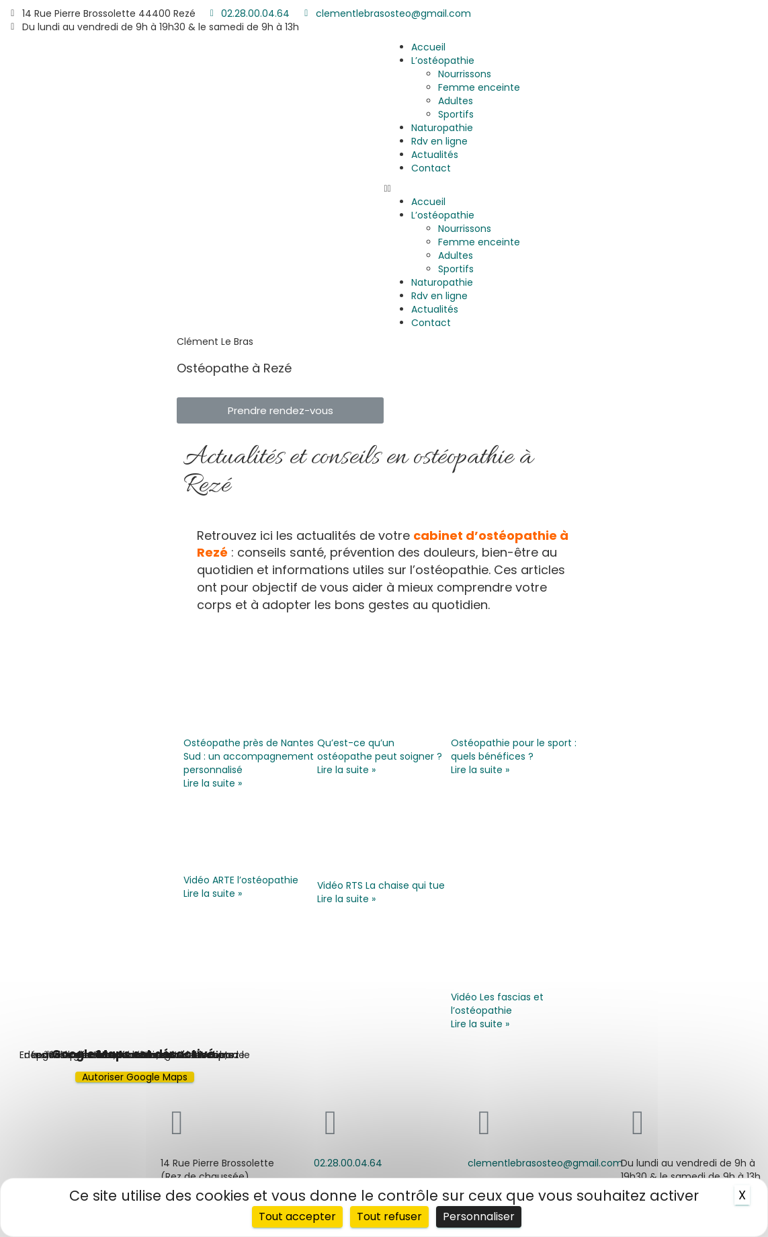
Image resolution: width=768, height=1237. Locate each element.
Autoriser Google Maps (134, 1077)
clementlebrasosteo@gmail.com (545, 1163)
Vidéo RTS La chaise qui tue (381, 885)
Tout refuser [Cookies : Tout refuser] (389, 1216)
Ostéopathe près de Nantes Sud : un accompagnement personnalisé (248, 756)
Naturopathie (442, 127)
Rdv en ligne (439, 141)
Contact (431, 168)
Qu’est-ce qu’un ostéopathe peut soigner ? (379, 749)
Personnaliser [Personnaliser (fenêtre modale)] (479, 1216)
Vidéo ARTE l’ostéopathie (240, 880)
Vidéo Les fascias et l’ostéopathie (497, 1003)
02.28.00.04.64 (348, 1163)
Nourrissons (464, 74)
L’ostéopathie (442, 60)
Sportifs (456, 114)
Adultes (455, 101)
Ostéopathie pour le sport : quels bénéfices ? (514, 749)
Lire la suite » (212, 783)
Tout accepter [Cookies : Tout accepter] (297, 1216)
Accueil (428, 47)
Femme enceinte (479, 87)
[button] (576, 188)
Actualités (434, 154)
